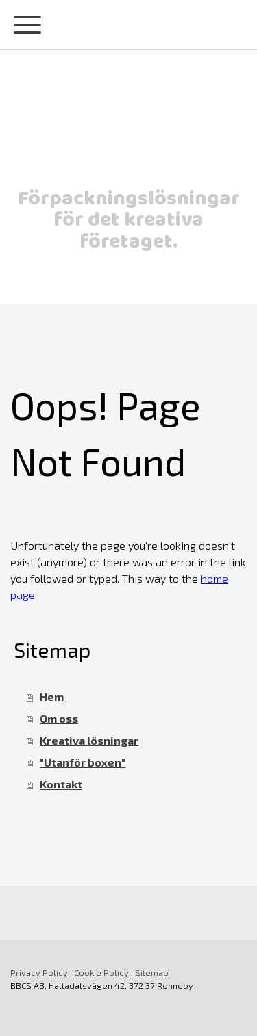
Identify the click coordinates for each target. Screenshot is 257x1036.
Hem (52, 696)
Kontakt (61, 784)
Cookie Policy (101, 972)
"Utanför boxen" (82, 762)
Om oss (59, 718)
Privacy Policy (39, 972)
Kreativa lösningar (89, 740)
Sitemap (152, 972)
